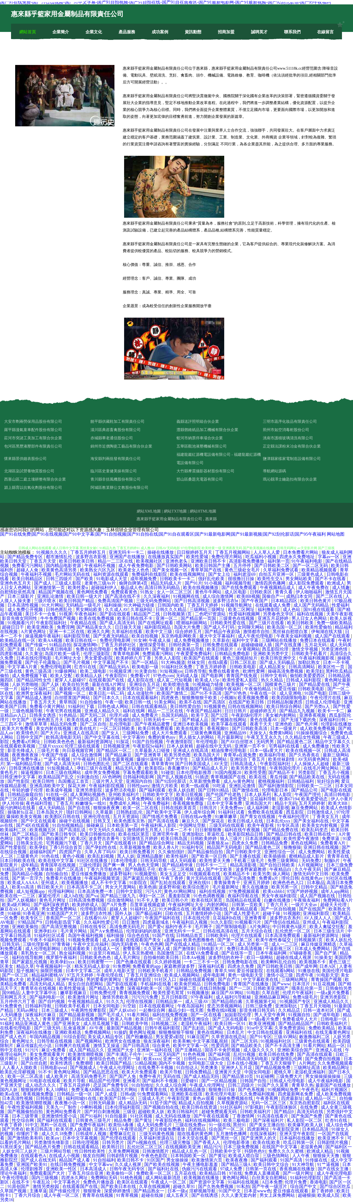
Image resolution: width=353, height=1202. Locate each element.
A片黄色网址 (34, 631)
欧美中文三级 (159, 631)
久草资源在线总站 (229, 1036)
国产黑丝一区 (225, 1138)
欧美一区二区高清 (25, 1076)
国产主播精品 (189, 1050)
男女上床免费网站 (278, 1195)
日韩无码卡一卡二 (161, 719)
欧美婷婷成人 (86, 904)
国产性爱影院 (14, 847)
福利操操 (113, 605)
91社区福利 (231, 1107)
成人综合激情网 (218, 596)
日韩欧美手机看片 (310, 653)
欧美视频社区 (150, 561)
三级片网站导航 (56, 1151)
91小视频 (213, 583)
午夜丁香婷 (172, 878)
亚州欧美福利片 (124, 794)
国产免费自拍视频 (323, 1058)
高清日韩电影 (338, 794)
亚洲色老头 (177, 561)
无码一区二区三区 (269, 1102)
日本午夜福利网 (272, 953)
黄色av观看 (203, 1098)
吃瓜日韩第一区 (299, 1142)
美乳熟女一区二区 (39, 953)
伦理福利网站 (62, 891)
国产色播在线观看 (134, 962)
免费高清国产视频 (116, 600)
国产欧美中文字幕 (164, 812)
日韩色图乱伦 (59, 609)
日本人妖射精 (180, 746)
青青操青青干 (227, 882)
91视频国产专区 (296, 1001)
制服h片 (332, 860)
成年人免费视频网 (48, 799)
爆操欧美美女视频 (24, 816)
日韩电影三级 (49, 1098)
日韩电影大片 (210, 948)
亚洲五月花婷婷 (274, 618)
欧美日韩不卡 (131, 1160)
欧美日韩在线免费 (277, 1054)
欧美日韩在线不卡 (135, 618)
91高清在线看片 (273, 1116)
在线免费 (309, 1107)
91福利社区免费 (177, 666)
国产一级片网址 (299, 1173)
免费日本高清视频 (245, 948)
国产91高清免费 (240, 878)
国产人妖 (50, 684)
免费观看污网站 (158, 653)
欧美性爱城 (197, 556)
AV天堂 (220, 763)
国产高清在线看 (164, 821)
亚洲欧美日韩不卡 (209, 561)
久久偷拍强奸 (172, 851)
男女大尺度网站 (121, 887)
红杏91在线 (85, 666)
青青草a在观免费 (240, 755)
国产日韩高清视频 (192, 600)
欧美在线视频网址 (188, 574)
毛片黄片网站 (74, 931)
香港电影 (318, 1182)
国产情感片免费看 (160, 816)
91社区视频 (141, 1116)
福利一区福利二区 (39, 688)
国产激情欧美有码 (25, 1138)
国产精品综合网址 (157, 843)
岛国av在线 (219, 1058)
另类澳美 (209, 1067)
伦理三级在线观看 (83, 746)
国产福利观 (219, 1054)
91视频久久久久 (52, 552)
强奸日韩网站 (79, 812)
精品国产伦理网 (105, 1080)
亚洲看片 (131, 1080)
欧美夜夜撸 (237, 1160)
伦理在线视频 (140, 1001)
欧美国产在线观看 (202, 658)
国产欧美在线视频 (162, 1164)
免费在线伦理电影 (94, 649)
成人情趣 (341, 587)
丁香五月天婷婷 (203, 605)
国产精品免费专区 (25, 556)
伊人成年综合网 (200, 812)
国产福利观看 (153, 790)
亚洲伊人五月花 (237, 1067)
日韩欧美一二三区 (315, 785)
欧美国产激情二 (173, 693)
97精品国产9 (30, 922)
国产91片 (193, 583)
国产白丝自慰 (34, 1063)
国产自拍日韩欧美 (278, 865)
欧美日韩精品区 (28, 578)
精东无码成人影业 (92, 966)
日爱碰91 (190, 1080)
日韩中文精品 (314, 887)
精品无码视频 (191, 843)
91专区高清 (288, 825)
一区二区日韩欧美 (118, 728)
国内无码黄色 (125, 944)
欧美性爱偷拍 (319, 627)
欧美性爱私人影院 (240, 680)
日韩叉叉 (102, 821)
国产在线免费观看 (239, 587)
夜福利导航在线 (244, 895)
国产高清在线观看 (315, 1054)
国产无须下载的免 (299, 719)
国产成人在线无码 (39, 1160)
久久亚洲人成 (157, 948)
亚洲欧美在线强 (187, 1094)
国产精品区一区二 (114, 750)
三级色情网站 (276, 1155)
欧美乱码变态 (315, 829)
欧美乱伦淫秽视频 (18, 1072)
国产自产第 (326, 953)
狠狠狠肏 (92, 1191)
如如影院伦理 (238, 1014)
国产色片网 (307, 724)
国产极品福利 (149, 913)
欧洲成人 (336, 583)
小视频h (228, 697)
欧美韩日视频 (170, 799)
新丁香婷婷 (323, 1191)
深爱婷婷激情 (118, 1191)
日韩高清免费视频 (87, 900)
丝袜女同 (196, 662)
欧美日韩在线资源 (200, 1107)
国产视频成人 (84, 1067)
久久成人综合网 (172, 1085)
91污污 (32, 1050)
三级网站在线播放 (279, 640)
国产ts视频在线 (142, 1142)
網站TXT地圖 (175, 511)
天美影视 (106, 688)
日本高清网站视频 (263, 838)
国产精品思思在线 (101, 1072)
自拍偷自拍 (57, 873)
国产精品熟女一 (149, 1191)
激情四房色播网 (271, 583)
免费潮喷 (85, 1063)
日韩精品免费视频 (194, 970)
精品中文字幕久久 (333, 741)
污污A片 (153, 891)
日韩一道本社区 (319, 1010)
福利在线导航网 (28, 957)
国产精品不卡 (282, 772)
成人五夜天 (177, 1195)
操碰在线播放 (161, 552)
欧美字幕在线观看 (229, 724)
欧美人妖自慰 (182, 790)
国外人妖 (124, 913)
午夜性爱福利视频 (25, 1107)
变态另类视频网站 (225, 1006)
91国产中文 (230, 1191)
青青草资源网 (56, 1019)
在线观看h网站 (281, 970)
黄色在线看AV (264, 719)
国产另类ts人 (318, 706)
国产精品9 (284, 1111)
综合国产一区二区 (227, 1129)
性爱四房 (220, 1045)
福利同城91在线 (82, 1098)
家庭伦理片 (49, 895)
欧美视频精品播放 (188, 1089)
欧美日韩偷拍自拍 (98, 834)
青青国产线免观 (242, 675)
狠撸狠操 (292, 847)
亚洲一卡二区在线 (67, 631)
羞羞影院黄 (179, 895)
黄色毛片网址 (53, 900)
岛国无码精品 (175, 715)
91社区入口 (165, 979)
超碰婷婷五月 (263, 710)
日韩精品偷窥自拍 (25, 794)
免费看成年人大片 (300, 1019)
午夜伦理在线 (110, 975)
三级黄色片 (27, 856)
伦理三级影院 (97, 653)
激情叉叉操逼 (107, 1045)
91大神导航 (303, 1164)
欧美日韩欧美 (301, 622)
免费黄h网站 (281, 733)
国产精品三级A (236, 1164)
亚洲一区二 (167, 618)
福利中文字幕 (246, 640)
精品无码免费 (64, 724)
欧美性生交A (270, 578)
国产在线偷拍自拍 (123, 719)
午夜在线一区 (263, 693)
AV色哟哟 (111, 777)
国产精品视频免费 (273, 1067)
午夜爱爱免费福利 (194, 653)
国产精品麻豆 (119, 755)
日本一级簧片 (284, 728)
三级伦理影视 (36, 944)
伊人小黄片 (342, 799)
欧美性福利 (177, 856)
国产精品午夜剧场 (223, 631)
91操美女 (323, 957)
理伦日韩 (290, 878)
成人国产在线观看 (333, 636)
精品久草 (25, 966)
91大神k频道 (173, 662)
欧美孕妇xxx (63, 962)
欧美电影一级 (145, 666)
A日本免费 (272, 1182)
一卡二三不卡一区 (202, 962)
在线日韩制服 (213, 988)
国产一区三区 (16, 975)
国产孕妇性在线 (101, 847)
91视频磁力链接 (208, 684)
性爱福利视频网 (245, 614)
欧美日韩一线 (138, 702)
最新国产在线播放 (333, 1085)
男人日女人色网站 (310, 618)
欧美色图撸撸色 (199, 939)
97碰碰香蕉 (301, 953)
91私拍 (243, 1186)
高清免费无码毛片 (127, 926)
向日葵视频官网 (78, 750)
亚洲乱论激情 (51, 596)
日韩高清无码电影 (251, 1058)
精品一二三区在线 (116, 561)
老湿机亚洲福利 (311, 1072)
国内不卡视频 (172, 1063)
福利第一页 (279, 561)
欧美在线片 (86, 728)
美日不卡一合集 (41, 614)
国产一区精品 (145, 662)
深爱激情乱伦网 (287, 1058)
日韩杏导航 (195, 671)
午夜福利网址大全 (186, 904)
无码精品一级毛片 (84, 605)
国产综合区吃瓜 (336, 1186)
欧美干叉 (200, 715)
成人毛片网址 (127, 957)
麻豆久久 (191, 821)
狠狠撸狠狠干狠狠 (177, 1032)
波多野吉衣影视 (92, 556)
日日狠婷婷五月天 (195, 552)
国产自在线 (79, 807)
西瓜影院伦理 (276, 649)
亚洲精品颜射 (150, 856)
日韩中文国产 (30, 737)
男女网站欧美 (299, 578)
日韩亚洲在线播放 (27, 768)
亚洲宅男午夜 (166, 834)
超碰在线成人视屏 (294, 957)
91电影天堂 (328, 975)
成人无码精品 (52, 807)
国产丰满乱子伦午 (124, 1054)
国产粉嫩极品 (140, 1036)
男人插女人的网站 (197, 737)
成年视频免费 (144, 578)
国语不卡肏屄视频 (223, 1050)
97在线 (235, 1173)
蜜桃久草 (283, 1072)
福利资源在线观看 (111, 574)
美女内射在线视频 (54, 728)
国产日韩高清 (136, 1045)
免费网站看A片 (338, 900)
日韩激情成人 (321, 812)
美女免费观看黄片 (48, 1054)
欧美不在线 (190, 702)
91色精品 (68, 715)
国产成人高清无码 (118, 622)
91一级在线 (220, 1124)
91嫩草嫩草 (226, 816)
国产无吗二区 (93, 715)
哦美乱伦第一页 (307, 988)
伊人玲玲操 (13, 803)
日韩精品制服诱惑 (285, 702)
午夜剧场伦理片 (247, 715)
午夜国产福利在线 (163, 917)
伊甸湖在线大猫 (327, 631)
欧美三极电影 (237, 1120)
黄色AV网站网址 (180, 891)
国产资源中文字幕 (207, 1182)
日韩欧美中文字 (158, 794)
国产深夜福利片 (269, 1120)
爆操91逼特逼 (150, 759)
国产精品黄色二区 (295, 741)
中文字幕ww (101, 1164)
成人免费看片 (145, 715)
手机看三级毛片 (249, 860)
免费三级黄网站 (283, 860)
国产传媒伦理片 (65, 1191)
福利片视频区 (335, 1089)
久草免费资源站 (290, 1028)
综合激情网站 (121, 900)
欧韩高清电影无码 (64, 737)
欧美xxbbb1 (274, 891)
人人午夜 (301, 1155)
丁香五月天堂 (43, 561)
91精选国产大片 (63, 913)
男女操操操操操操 (323, 1076)
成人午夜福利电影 (326, 1080)
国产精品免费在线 (281, 829)
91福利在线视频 (244, 1182)
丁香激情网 (243, 1116)
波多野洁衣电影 (121, 790)
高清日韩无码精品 (163, 587)
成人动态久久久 (41, 1085)
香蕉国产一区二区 (64, 917)
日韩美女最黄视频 (116, 759)
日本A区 (328, 966)
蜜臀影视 (132, 948)
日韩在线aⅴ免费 (197, 816)
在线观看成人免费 (273, 605)
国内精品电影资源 (64, 565)
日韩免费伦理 (103, 992)
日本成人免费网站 (313, 948)
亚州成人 (50, 882)
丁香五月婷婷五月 (88, 552)
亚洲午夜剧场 (70, 979)
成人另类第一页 (253, 944)
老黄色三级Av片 (100, 583)
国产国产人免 (123, 1076)
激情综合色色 (102, 1058)
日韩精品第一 (169, 1001)
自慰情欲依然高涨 (18, 592)
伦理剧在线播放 (336, 724)
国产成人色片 (14, 1036)
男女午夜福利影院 (279, 895)
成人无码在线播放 (173, 1116)
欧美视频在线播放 (202, 1177)
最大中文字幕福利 (217, 636)
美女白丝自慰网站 (86, 984)
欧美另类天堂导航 (249, 768)
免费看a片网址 (26, 741)
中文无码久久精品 (107, 829)
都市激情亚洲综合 (192, 1019)
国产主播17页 (21, 649)
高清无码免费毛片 (89, 1076)
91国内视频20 (228, 772)
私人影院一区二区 (305, 1120)
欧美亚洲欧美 (41, 627)
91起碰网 (265, 1076)
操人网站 (281, 873)
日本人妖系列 (258, 794)
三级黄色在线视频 (237, 618)
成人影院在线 (141, 680)
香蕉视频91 (218, 728)
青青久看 (284, 592)
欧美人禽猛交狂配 (327, 926)
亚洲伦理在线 (97, 816)
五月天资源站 (126, 816)
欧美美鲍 (182, 1041)
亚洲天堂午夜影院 (297, 1133)
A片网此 (307, 1063)
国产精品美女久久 (94, 627)
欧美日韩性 (44, 781)
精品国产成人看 (75, 1160)
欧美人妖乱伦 (339, 939)
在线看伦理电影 (16, 1028)
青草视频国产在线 (228, 777)
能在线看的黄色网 (195, 1133)
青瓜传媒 (278, 777)
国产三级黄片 (160, 688)
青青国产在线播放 (251, 984)
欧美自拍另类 (76, 684)
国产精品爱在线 (315, 684)
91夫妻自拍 (146, 671)
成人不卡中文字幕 (109, 882)
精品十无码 (286, 803)
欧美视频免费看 (254, 697)
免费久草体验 (41, 869)
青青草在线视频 (98, 1195)
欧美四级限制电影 (290, 697)
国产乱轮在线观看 (168, 882)
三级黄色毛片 (34, 1058)
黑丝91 (240, 1124)
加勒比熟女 (309, 662)
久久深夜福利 (157, 596)
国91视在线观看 (319, 609)
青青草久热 (303, 1085)
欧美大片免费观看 (140, 1072)
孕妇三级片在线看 (95, 768)
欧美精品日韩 (213, 1173)
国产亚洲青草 (148, 755)
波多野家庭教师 (252, 869)
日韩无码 (11, 944)
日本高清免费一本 (95, 891)
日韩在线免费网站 (90, 1019)
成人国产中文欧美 (215, 869)
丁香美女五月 (326, 816)
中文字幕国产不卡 (111, 662)
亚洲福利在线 (299, 1032)
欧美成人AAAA (23, 882)
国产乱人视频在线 (175, 777)
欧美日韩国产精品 (77, 600)
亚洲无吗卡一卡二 (127, 552)
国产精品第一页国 (199, 618)
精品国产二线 (147, 614)
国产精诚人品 (195, 719)
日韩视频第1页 (178, 614)
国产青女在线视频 (258, 816)
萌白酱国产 (57, 838)
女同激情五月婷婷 (140, 838)
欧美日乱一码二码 (107, 693)
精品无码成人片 (167, 583)
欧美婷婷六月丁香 (134, 658)
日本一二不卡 (179, 829)
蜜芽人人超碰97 (71, 680)
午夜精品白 (281, 869)
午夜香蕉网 (267, 1098)
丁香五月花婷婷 (75, 1085)
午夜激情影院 (180, 741)
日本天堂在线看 (193, 1138)
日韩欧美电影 (243, 666)
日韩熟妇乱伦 (130, 812)
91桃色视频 (131, 1177)
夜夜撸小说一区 (71, 1102)
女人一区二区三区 (175, 592)
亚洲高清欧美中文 (48, 785)
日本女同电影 (107, 1006)
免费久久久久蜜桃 (286, 1151)
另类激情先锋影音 (52, 1142)
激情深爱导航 (153, 644)
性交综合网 (23, 1120)
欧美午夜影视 (261, 825)
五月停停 (242, 565)
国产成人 (43, 583)
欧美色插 (148, 887)
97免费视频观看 (245, 891)
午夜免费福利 (157, 803)
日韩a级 (127, 1094)
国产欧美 (85, 578)
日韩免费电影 (217, 984)
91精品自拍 (60, 644)
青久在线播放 (255, 887)
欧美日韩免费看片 (138, 851)
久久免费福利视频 (257, 1094)
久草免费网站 (141, 799)
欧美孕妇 (38, 847)
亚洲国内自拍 (139, 781)
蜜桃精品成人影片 (307, 856)
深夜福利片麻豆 (41, 1014)
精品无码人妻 (129, 768)
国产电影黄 (163, 649)
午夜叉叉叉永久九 (265, 737)
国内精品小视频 (28, 873)
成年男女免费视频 (102, 772)
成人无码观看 (183, 860)
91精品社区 (13, 869)
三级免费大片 (289, 1076)
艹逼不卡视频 (57, 759)
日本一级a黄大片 (267, 750)
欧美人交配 (61, 675)
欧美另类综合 (131, 688)
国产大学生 (177, 759)
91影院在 (138, 882)
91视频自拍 (299, 1014)
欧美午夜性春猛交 (274, 939)
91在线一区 (57, 794)
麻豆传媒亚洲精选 (319, 944)
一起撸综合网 (152, 1010)
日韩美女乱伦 (30, 843)
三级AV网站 (285, 1036)
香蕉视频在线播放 (297, 1168)
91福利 (6, 1023)
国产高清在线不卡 (123, 596)
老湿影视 (280, 807)
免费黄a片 (269, 878)
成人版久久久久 (259, 1050)
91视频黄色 (215, 706)
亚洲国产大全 (121, 1050)
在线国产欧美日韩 (247, 702)
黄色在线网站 (304, 843)
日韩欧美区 (261, 592)
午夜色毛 (310, 1089)
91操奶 (120, 1032)
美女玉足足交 (173, 873)
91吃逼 (219, 785)
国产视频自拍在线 (161, 1107)
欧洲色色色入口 (289, 882)
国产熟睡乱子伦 (141, 869)
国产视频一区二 (71, 693)
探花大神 (77, 785)
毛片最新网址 (231, 737)
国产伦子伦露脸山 (43, 662)
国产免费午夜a (26, 759)
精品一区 (336, 1045)
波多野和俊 (170, 887)
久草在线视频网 (155, 1186)
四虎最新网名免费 (296, 1094)
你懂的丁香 (27, 1133)
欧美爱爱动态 (315, 799)
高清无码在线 (310, 1111)
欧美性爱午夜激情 (302, 838)
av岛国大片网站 (122, 1089)
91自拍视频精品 (68, 825)
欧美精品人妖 (89, 675)
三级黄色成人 (311, 574)
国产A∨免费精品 (107, 931)
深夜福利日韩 (333, 719)
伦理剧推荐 (32, 1168)
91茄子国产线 (163, 1102)
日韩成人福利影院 (304, 680)
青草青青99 (162, 763)
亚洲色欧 (284, 724)
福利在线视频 (310, 614)
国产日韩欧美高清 (250, 728)
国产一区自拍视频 (279, 909)
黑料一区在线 (54, 1124)
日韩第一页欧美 (248, 904)
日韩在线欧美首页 (179, 807)
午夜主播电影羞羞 (201, 1164)
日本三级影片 (21, 596)
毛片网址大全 (68, 658)
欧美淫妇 (315, 671)
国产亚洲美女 (67, 1023)
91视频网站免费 (283, 1089)
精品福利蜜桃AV (48, 975)
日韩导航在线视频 (55, 1041)
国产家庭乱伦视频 (141, 878)
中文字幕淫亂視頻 (210, 1041)
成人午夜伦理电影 (256, 636)
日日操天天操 (128, 627)
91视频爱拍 (146, 873)
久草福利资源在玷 (157, 1138)
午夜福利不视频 (100, 565)
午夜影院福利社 (52, 622)
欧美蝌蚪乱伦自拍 (279, 962)
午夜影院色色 (169, 1120)
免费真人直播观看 (262, 1173)
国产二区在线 (329, 596)
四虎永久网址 (75, 1177)
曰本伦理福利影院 (123, 1107)
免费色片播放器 (99, 1182)
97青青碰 (61, 944)
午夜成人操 (160, 640)
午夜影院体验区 (282, 1107)
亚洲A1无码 (106, 1129)
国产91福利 (91, 1116)
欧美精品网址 (337, 1067)
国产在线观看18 (121, 843)
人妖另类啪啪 (25, 684)
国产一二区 (240, 988)
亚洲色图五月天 (49, 719)
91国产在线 (163, 935)
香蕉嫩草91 (179, 768)
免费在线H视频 (222, 1010)
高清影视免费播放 (247, 561)
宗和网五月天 (14, 997)
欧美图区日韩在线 (63, 816)
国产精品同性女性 (34, 680)
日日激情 (131, 922)
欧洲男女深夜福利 (34, 693)
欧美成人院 (329, 1195)
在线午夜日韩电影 (55, 649)
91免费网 (121, 966)
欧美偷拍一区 (120, 1173)
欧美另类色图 (178, 755)
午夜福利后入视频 (190, 922)
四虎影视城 (11, 653)
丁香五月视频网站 (233, 552)
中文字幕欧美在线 (261, 979)
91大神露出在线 (175, 909)
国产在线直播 (289, 644)
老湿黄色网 (311, 1146)
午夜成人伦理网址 (118, 1067)
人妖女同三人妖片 (20, 1151)
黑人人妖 (126, 856)
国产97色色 (236, 693)
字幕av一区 (329, 556)
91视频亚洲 (121, 671)
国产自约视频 (52, 1001)
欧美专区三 (32, 917)
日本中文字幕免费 (225, 803)
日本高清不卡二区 (85, 887)
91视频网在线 (186, 596)
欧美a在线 (10, 1094)
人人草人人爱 (267, 552)
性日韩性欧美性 (90, 1151)
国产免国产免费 (307, 1116)
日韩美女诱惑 (43, 715)
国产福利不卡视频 (160, 1080)
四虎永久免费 (245, 843)
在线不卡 (21, 1182)
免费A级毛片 (305, 997)
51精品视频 (146, 1063)
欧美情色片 (27, 733)
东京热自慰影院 (305, 1102)
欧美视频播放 (75, 882)
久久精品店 (289, 1010)
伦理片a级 (119, 715)
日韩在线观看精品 (150, 706)
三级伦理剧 (90, 865)
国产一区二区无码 (311, 565)
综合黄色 (161, 1045)
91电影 (253, 992)
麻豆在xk (9, 909)
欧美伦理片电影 (221, 1094)
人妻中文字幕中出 (40, 992)
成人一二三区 (285, 944)
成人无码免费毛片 (155, 1124)
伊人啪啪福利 (309, 592)
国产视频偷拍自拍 (25, 1111)
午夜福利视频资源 (102, 878)
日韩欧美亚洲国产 (271, 988)
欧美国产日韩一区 (118, 1098)
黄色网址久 (23, 1041)
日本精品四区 (284, 600)
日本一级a (177, 1191)
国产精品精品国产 (296, 1023)
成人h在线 (73, 895)
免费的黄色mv (162, 737)
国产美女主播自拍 (267, 1124)
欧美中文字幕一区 (191, 1045)
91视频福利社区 (277, 1041)
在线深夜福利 (263, 1133)
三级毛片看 (48, 750)
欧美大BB (338, 803)
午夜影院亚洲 (286, 1129)
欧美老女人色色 (134, 570)
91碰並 (167, 772)
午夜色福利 (86, 614)
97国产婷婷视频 (303, 891)
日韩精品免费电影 (233, 653)
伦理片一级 (129, 1058)
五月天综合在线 (257, 931)
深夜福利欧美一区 (145, 988)
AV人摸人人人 (318, 917)
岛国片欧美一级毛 (63, 653)
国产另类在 (13, 1129)
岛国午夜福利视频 (86, 935)
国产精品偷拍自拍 (206, 851)
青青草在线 (338, 856)
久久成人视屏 (128, 1164)
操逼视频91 (32, 772)
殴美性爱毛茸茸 (169, 992)
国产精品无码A (114, 666)
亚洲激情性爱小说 (59, 1116)
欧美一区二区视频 (177, 869)
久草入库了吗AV (101, 851)
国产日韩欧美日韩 (275, 966)
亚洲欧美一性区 (62, 1168)
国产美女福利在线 (311, 821)
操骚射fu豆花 (20, 812)
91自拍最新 (116, 1116)
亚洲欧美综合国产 (295, 1050)
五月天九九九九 (24, 1019)
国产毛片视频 (77, 662)
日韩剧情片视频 (333, 1142)
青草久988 (224, 970)
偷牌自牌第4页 (134, 583)
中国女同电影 (258, 1072)
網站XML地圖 (149, 511)
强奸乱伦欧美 (212, 578)
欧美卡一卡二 (331, 710)
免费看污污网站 (28, 565)
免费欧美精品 (322, 1028)
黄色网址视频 (143, 1032)
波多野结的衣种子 (226, 957)
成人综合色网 (339, 1124)
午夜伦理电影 (16, 1177)
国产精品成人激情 (34, 697)
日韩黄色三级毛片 (94, 1120)
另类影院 (307, 772)
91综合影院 (74, 1036)
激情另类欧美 (116, 997)
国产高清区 (215, 702)
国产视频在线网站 (229, 719)
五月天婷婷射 (312, 803)
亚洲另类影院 (89, 790)
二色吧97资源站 (211, 614)
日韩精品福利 (301, 781)
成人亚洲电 (291, 693)
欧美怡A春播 (121, 1124)
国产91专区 (261, 1036)
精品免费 (123, 1120)
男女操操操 (177, 1160)
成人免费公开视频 (25, 609)
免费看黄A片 (333, 843)
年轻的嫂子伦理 (28, 790)
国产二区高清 (70, 869)
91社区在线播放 (93, 860)
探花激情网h (86, 644)
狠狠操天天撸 (326, 1155)
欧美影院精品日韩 (246, 834)
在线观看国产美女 (144, 939)
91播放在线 (309, 970)
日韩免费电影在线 (240, 962)
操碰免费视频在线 (236, 1098)
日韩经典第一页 (184, 644)
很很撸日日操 (241, 578)
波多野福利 (121, 873)
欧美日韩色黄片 (316, 600)
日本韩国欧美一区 (188, 1155)
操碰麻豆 (95, 825)
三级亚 (129, 1111)
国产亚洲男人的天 (259, 1138)
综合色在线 (138, 935)
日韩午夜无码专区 (127, 1168)
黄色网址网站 (67, 1072)
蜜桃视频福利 (271, 781)
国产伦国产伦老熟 (224, 794)
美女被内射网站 (281, 715)
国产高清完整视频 (59, 926)
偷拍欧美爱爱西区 (308, 675)
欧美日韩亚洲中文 (279, 658)
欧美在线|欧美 (190, 728)
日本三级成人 (55, 1010)
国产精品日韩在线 (284, 834)
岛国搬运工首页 (74, 781)
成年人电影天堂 (120, 970)
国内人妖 (9, 1089)
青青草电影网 (126, 653)
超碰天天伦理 (334, 904)
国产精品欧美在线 (307, 777)
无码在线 (172, 1076)
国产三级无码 (47, 1028)
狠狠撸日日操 (222, 1089)
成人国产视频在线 (318, 895)
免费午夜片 (150, 1076)
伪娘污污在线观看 (200, 1168)
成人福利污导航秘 (234, 997)
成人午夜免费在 (314, 587)
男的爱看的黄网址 (104, 979)
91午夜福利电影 (307, 561)
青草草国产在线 (207, 570)
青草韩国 (68, 702)
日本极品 (316, 882)
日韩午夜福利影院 (163, 1028)
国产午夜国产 (255, 600)
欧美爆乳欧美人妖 (306, 1124)
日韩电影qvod (54, 1067)
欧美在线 (258, 777)
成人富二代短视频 (175, 680)
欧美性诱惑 (61, 1063)
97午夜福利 (84, 759)
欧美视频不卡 (313, 962)
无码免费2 (311, 860)
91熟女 (147, 592)
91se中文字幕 (259, 1028)
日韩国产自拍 (254, 1080)
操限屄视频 (51, 970)
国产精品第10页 (238, 1076)
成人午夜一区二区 (62, 1195)
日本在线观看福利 (141, 697)
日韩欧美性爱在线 (228, 622)
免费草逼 (331, 838)
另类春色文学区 (279, 614)
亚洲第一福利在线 (155, 1050)
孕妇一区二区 (152, 895)
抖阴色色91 (255, 1151)
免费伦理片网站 (227, 556)
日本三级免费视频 (241, 1146)
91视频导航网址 (237, 605)
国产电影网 (212, 675)
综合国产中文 (304, 1186)
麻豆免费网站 (305, 807)
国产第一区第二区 (235, 939)
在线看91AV (96, 917)
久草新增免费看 (205, 781)
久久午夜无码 (308, 869)
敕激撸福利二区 (315, 1036)
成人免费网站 (312, 851)
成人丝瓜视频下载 (101, 1023)
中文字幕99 (134, 737)
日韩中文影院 (129, 891)
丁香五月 (64, 803)
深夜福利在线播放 (34, 1032)
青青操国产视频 (327, 979)
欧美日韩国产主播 (213, 565)
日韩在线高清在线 (221, 931)
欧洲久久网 (98, 631)
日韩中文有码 (274, 675)
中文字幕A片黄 (22, 666)
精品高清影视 (244, 865)
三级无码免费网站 (154, 600)
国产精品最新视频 (77, 1014)
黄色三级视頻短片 (240, 658)
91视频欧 (292, 913)
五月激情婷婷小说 (204, 913)
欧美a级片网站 (16, 904)
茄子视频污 (27, 970)
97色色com (163, 675)
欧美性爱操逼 (73, 988)
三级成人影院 (68, 583)
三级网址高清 (307, 1067)
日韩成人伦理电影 (323, 702)
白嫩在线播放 (278, 900)
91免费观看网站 (153, 1094)
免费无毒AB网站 (88, 1089)
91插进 (201, 777)
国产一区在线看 (207, 1014)
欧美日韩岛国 (174, 838)
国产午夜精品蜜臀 (153, 724)
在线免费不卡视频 (156, 1067)
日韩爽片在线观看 (73, 1045)
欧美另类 (262, 873)
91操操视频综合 (312, 733)
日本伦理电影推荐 (194, 772)
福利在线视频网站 (203, 1120)
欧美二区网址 (242, 609)
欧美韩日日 (113, 1146)
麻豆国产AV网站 (228, 992)
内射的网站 (113, 799)
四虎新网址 (258, 1129)
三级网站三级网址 (207, 609)
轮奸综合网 (328, 781)
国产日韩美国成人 (193, 763)
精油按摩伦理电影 (229, 750)
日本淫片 (301, 984)
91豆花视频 (324, 984)
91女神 (140, 640)
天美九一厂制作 (62, 1107)
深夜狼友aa (218, 843)
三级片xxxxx (50, 746)
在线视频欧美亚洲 (183, 1146)
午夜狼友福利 (307, 900)
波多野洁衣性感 (97, 913)
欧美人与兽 (121, 1019)
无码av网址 (27, 1010)
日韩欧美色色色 (60, 741)
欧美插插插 (275, 856)
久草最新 (104, 812)
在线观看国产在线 (107, 680)
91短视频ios (171, 671)
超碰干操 (272, 913)
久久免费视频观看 (335, 1063)
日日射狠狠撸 (209, 829)
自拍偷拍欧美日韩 (161, 957)
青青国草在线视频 (58, 865)
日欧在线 (174, 913)
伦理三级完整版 (176, 1142)
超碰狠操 (306, 1195)
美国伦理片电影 (337, 970)
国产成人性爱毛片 (242, 913)
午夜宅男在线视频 (64, 710)
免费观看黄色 (124, 592)
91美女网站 (165, 702)
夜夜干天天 (261, 724)
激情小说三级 (280, 975)
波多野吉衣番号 (105, 838)
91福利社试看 (232, 812)
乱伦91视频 (244, 1054)
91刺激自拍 (88, 777)
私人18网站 (57, 1089)
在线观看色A (34, 1155)
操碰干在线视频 (75, 821)
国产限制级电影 (232, 926)
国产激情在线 (246, 790)
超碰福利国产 (43, 851)
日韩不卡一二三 (212, 865)
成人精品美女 (273, 666)
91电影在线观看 (45, 1080)
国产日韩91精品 (214, 790)
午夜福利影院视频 (107, 785)
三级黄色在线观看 (313, 1041)
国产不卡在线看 (331, 578)
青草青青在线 (154, 1089)
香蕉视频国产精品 (194, 688)
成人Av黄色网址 (239, 781)
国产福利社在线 (164, 1168)
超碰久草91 (184, 1186)
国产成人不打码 (220, 627)
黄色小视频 (73, 856)
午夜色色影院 (155, 1155)
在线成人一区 (107, 948)
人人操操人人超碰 (312, 763)
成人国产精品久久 (87, 1050)
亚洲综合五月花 (145, 684)
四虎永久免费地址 (297, 556)
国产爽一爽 (114, 865)
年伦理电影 (207, 741)
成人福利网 (258, 807)
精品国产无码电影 (225, 847)
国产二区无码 (245, 1041)
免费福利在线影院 (150, 574)
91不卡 (45, 1072)
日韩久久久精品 (172, 609)
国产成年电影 (327, 1014)
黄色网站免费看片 (64, 1111)
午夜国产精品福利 (204, 710)
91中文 (31, 1124)
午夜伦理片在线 (326, 697)
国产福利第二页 (181, 988)
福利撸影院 (269, 609)
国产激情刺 (184, 948)
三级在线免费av (191, 1124)
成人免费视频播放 (192, 640)
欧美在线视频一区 (304, 750)
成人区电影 (236, 592)
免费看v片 (140, 675)
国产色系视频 (252, 1089)
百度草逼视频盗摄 (148, 904)
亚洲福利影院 (316, 913)
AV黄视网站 (248, 649)
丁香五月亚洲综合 (144, 975)
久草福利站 (142, 609)
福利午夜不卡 (179, 926)
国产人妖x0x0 (123, 1010)
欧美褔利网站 (41, 979)
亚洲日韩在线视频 (321, 847)
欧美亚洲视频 (262, 1023)
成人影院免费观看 (306, 583)
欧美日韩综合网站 (284, 706)
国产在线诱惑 (205, 1195)
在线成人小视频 (65, 1155)
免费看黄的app (147, 966)
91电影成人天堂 (112, 578)
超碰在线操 (152, 1195)
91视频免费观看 (84, 939)
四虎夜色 (170, 697)
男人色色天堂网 (144, 865)
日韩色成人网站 (114, 706)
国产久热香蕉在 (305, 755)
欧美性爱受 (236, 799)
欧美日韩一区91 (231, 1023)
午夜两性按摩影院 (89, 1010)
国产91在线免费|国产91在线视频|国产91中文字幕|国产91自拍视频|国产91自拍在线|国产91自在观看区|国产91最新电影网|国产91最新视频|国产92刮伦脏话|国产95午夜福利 (163, 534)
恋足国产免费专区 (111, 1085)
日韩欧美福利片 (333, 1023)
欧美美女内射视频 (320, 825)
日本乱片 (236, 1032)
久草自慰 (271, 992)
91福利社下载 (81, 706)
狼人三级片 (231, 838)
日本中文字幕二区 (84, 970)
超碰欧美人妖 (151, 1111)
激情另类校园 (46, 1186)
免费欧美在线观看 (266, 812)
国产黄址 (144, 1120)
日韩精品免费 (275, 843)
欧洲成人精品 (320, 1151)
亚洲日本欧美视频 (191, 724)
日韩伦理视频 (86, 1142)
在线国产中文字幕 (280, 1146)
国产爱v (155, 926)
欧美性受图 (255, 772)
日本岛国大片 (50, 812)
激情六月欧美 (165, 785)
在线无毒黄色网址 (333, 1032)
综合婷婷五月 (189, 631)
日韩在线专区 (94, 926)
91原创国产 (19, 1186)
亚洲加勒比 (193, 834)
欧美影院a (155, 768)
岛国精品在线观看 (244, 900)
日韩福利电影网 (139, 777)
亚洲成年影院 (138, 979)
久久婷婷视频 (168, 962)
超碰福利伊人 (105, 587)
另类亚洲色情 (335, 649)
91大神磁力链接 (140, 605)
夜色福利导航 (40, 803)
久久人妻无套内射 (239, 1195)
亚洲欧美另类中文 (271, 653)
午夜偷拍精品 (258, 688)
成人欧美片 (57, 1076)
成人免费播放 (316, 746)
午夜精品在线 (84, 622)
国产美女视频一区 (170, 570)
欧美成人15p (207, 680)
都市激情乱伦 (59, 556)
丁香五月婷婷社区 (119, 644)
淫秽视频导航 (203, 1191)
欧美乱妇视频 (101, 856)
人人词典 (30, 909)
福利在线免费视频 (170, 1014)
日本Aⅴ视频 (194, 957)
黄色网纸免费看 (93, 592)
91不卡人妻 (148, 900)
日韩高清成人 (244, 763)
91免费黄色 (11, 1006)
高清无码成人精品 (48, 984)
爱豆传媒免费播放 (89, 873)
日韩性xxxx (195, 1058)
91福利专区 (193, 847)
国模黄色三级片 (281, 684)
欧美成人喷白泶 (244, 1155)
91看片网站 (138, 1014)
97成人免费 (231, 1168)
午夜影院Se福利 (149, 746)
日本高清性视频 (23, 605)
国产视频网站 (89, 1041)
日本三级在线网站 (64, 772)
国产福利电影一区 (48, 997)
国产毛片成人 (111, 1014)
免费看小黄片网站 (48, 706)
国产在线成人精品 (183, 944)
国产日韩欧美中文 (244, 851)
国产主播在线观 (246, 856)
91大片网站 (52, 605)
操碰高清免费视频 (286, 671)
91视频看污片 (20, 622)
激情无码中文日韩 (311, 873)
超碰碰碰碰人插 (257, 644)
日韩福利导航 (39, 1006)
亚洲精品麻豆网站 (272, 997)
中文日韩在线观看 (265, 1032)
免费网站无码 (104, 1177)
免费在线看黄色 (224, 671)
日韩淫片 (208, 807)
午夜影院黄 (179, 1098)
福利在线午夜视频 (242, 829)
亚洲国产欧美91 (32, 1164)
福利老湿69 (244, 574)
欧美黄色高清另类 (59, 570)
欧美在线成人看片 (85, 719)
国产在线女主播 (334, 1168)
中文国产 (21, 719)
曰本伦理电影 (124, 860)
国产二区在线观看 (131, 763)
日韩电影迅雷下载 (63, 922)
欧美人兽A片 (166, 847)
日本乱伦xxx (279, 821)
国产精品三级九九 (118, 895)
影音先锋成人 (21, 750)
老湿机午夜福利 (197, 1023)
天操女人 (258, 733)
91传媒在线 (316, 1160)
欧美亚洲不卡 (331, 1138)
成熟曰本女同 (300, 596)
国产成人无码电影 (226, 1028)
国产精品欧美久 (247, 1045)
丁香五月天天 (43, 702)
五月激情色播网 (232, 1133)
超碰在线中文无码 (214, 746)
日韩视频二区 (165, 1023)
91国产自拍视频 (148, 741)
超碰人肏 (118, 909)
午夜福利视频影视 (317, 658)
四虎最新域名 (156, 922)
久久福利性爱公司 (102, 922)
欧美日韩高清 (40, 1129)
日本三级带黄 (25, 1116)
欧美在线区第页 (134, 834)
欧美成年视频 (59, 790)
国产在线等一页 (237, 953)
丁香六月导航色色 (104, 869)
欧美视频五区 (43, 829)
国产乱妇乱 (194, 1028)
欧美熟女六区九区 (98, 570)
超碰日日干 (13, 627)
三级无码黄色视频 (157, 1133)
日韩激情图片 (156, 1151)
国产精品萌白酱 (228, 1001)
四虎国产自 (70, 851)
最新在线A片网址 (109, 684)
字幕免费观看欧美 (141, 772)
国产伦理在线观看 (119, 1138)
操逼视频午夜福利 (43, 636)
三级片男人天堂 (108, 781)
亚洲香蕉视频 (313, 715)
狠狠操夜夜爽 (107, 807)
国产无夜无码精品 (111, 636)
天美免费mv (232, 807)
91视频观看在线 (205, 873)
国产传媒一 (36, 644)
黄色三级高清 (39, 671)
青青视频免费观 (135, 992)
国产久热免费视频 (216, 1186)
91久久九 (115, 1001)
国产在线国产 (313, 909)
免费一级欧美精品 (334, 622)
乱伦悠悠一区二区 (293, 931)
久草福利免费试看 (281, 570)
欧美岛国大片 (207, 755)
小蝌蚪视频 (91, 1107)
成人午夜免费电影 (136, 565)
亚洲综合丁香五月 (248, 759)
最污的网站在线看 (18, 807)
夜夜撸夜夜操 (25, 755)
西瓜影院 (295, 812)
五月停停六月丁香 (18, 1001)
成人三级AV (197, 1001)
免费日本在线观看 (318, 640)
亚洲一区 (172, 1058)
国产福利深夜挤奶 (52, 904)
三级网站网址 (295, 979)
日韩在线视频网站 (246, 706)
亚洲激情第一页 (50, 587)
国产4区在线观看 (33, 825)
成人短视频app (31, 891)
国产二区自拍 (94, 724)
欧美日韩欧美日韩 (77, 561)
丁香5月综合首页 (66, 847)
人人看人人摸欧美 (20, 1067)
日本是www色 (257, 1191)
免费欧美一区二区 (154, 1173)
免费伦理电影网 (116, 640)
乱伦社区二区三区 (145, 1146)
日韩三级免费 (259, 1006)
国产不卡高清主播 (283, 1045)
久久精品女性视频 (303, 737)
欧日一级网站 (260, 957)
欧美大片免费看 (18, 728)
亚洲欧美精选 (68, 1032)
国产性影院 (19, 781)
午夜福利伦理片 (294, 816)
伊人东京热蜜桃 (139, 953)
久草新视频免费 (135, 847)
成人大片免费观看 (170, 733)
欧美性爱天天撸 (215, 860)
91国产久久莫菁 (274, 1085)
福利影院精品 (158, 627)
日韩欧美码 (217, 935)
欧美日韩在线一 (82, 640)
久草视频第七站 (261, 1001)
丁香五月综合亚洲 (86, 1173)
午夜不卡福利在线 (48, 939)
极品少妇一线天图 (186, 1010)
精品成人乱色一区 (190, 1151)
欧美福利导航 (273, 755)
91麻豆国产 (198, 1036)
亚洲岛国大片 (259, 803)
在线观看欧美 (77, 948)
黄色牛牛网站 (209, 592)
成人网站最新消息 (163, 1177)
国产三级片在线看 (267, 622)
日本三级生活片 (330, 931)
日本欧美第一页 (123, 825)
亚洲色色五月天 (16, 583)
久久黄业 (34, 653)
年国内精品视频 (45, 1036)
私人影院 (283, 794)
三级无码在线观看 (227, 825)
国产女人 (110, 733)
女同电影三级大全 (206, 1063)
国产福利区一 (338, 1146)
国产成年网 (306, 966)
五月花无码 (316, 644)
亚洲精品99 (235, 733)
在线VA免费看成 (203, 953)
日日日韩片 (236, 710)
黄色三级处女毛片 (242, 570)
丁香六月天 (91, 843)
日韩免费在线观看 (220, 644)
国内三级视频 (45, 1177)
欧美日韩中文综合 (271, 1164)
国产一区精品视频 (219, 1080)
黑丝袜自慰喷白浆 (290, 631)
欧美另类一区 (285, 887)
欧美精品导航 (191, 649)
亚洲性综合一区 (280, 851)
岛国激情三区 (170, 953)
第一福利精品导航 (24, 763)
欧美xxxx (152, 1058)
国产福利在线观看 (55, 1120)
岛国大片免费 (187, 627)
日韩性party (138, 785)
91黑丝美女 (11, 1146)
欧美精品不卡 (237, 873)
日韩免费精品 (199, 1072)
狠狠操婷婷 (32, 1089)
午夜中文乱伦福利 (91, 944)
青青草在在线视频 (39, 988)
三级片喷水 (45, 600)
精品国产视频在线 (56, 592)
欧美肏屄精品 (188, 984)
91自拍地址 (143, 1085)
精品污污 (212, 1146)
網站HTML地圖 (203, 511)
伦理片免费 (296, 1182)
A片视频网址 (311, 865)
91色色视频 (194, 1054)
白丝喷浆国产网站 (73, 697)
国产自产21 (229, 979)
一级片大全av (304, 904)
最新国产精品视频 (124, 1028)
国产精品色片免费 (43, 1146)
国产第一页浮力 (28, 878)
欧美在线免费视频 (97, 618)
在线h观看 (218, 662)
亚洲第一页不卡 (250, 746)
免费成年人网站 (125, 803)
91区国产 (155, 1160)
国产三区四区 (14, 799)
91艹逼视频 (328, 1164)
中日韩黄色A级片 (290, 926)
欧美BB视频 (248, 596)
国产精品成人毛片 (210, 768)
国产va (91, 895)
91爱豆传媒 (285, 688)
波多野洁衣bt (226, 600)
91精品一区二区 (220, 944)
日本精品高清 (316, 1129)
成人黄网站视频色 (88, 794)
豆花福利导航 (263, 799)
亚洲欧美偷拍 (25, 926)
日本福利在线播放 (297, 1138)
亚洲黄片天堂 (228, 1072)
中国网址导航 (193, 825)
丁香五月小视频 (335, 772)
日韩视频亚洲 (117, 746)
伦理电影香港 (237, 1142)
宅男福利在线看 (285, 746)
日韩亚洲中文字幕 (18, 777)
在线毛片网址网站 (321, 768)
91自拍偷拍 (91, 702)
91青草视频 (127, 1195)
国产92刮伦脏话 (171, 781)
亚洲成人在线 (329, 1050)
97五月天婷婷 (80, 975)
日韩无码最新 (102, 1102)
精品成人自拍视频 (196, 1102)
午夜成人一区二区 (169, 1182)
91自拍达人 (187, 1067)
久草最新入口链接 (153, 750)
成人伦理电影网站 (43, 948)
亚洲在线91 (200, 882)
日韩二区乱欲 (244, 662)
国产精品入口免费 (107, 988)
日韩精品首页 (190, 935)
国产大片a (51, 733)
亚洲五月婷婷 (257, 882)
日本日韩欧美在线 (18, 860)
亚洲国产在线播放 (127, 556)
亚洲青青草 (256, 917)
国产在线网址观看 (156, 622)
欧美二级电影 (94, 671)
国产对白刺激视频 (102, 1111)
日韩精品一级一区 (75, 1094)
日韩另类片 (113, 1142)
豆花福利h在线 (227, 917)
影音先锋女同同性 (20, 618)
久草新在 (221, 640)
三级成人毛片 (151, 1098)
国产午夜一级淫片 (270, 1186)
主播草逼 (38, 1191)
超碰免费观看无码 (219, 1111)
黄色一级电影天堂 (246, 975)
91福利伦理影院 (306, 1177)
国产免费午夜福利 (88, 1124)
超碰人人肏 (27, 570)
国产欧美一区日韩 (209, 856)
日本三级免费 (339, 865)
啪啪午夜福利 (228, 688)
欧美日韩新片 (220, 649)
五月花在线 (185, 1173)
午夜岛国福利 (191, 1006)
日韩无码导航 (154, 860)
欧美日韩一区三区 (153, 1019)
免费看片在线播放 (64, 878)
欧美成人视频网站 (182, 975)
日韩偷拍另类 (338, 988)
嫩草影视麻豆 (74, 992)
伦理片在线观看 (247, 935)
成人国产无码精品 (311, 605)
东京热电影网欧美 (179, 636)
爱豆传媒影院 (250, 970)
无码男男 (265, 741)
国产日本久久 (107, 697)
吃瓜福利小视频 (261, 556)
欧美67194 (289, 799)
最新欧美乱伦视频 (77, 688)
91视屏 (65, 614)
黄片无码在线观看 (204, 878)
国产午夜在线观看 (212, 1116)
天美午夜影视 (339, 614)
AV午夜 (97, 1028)
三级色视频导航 (28, 710)
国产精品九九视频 (297, 710)
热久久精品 (272, 680)
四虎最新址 (292, 1098)
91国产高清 (291, 1160)
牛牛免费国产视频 (58, 618)
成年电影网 (214, 975)
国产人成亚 (106, 1094)
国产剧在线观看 (116, 614)
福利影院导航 (77, 636)
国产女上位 (219, 574)
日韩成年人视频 (92, 1133)
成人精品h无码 (133, 1102)
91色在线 (50, 856)
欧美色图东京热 (130, 821)
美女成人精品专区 (106, 1036)
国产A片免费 (114, 904)
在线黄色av (312, 878)
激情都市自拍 (257, 631)
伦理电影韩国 (94, 909)
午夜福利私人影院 (159, 825)
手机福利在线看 (156, 984)
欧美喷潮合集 (177, 684)
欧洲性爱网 (254, 671)
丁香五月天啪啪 (316, 1006)
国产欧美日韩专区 (59, 834)
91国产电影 (315, 693)
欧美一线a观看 (195, 785)
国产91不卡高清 (207, 693)
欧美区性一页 (332, 666)
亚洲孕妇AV (46, 931)
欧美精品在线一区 (18, 640)
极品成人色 (132, 587)
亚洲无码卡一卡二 (182, 931)
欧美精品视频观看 (319, 570)
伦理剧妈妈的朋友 (144, 931)
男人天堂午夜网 (270, 1014)
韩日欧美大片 (51, 887)
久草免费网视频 (124, 1151)
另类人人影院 (168, 658)
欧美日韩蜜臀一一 (96, 962)
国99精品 (11, 992)
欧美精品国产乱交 (56, 777)
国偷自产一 (273, 596)
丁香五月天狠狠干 (279, 1063)
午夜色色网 (152, 944)
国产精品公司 (305, 790)
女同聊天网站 (251, 627)
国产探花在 (214, 821)
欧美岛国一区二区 (285, 627)
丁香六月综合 (28, 1195)
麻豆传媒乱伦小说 (34, 1045)
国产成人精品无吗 (202, 1076)
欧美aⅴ (53, 1138)
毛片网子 (204, 926)
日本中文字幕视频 (80, 1138)
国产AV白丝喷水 (237, 741)
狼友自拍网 (94, 1155)
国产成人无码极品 (278, 662)
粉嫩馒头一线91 (91, 803)
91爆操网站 (66, 671)
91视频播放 (198, 992)
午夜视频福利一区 (54, 966)
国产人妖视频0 (22, 900)
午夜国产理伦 (308, 794)
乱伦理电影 (121, 724)
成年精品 (29, 865)
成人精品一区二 (321, 1098)
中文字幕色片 (67, 1182)
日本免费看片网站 (301, 552)
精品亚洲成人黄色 (33, 1023)
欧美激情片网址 (84, 997)
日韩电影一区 (334, 1019)
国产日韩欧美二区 (272, 565)
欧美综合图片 (196, 887)
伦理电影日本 (275, 790)
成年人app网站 (335, 891)
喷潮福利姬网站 (192, 622)
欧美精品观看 (245, 909)
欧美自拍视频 (145, 636)
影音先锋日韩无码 (257, 1010)
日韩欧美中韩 (135, 1023)
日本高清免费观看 (283, 935)
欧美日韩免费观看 (156, 728)
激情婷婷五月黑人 (145, 829)
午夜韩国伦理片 (285, 768)
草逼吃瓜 (216, 834)
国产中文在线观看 (39, 821)
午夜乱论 (42, 1182)
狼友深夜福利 (157, 1041)
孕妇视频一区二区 (204, 799)
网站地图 (335, 534)
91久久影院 (221, 922)
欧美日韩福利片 (183, 1111)
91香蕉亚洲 (34, 913)
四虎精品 (197, 1129)
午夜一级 (114, 702)
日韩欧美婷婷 (204, 838)
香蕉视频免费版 (189, 803)
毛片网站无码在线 (73, 574)
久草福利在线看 (127, 631)
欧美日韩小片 (175, 900)
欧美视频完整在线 (210, 909)
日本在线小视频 (243, 1063)
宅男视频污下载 (62, 843)
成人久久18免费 (57, 1133)
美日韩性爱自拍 (186, 706)
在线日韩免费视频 (68, 1164)
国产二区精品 (25, 834)
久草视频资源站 (233, 1102)
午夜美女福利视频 (294, 636)
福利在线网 (134, 710)
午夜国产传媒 (55, 755)
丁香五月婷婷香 (212, 666)
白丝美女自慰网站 (270, 1177)
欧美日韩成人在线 (246, 821)
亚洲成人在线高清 (81, 733)
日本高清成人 (94, 1168)
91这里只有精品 (105, 953)
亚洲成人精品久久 (102, 710)
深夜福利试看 (212, 966)
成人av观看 (113, 939)
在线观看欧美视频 (18, 746)
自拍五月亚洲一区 (277, 574)
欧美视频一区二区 (244, 684)
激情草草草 (36, 724)
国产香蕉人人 (207, 1142)
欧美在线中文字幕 (56, 860)
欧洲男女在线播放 (123, 1041)
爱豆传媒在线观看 (291, 1191)
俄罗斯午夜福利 (62, 957)
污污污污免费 (145, 997)
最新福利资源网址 (95, 741)
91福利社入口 (143, 909)
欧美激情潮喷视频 (86, 1054)
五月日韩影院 (175, 997)
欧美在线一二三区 (18, 895)
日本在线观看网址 (157, 1006)
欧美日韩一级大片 (85, 596)
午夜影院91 (116, 675)
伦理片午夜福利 (298, 992)
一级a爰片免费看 (333, 992)
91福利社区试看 (50, 935)
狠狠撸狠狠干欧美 (200, 697)
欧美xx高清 (23, 887)
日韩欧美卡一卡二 (178, 578)
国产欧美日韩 (30, 838)
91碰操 (14, 913)
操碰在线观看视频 (197, 979)
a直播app (172, 939)
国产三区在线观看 (230, 1019)
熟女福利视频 (73, 953)
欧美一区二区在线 (141, 807)
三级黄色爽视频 (206, 733)
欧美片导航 (171, 1072)
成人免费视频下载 (30, 675)
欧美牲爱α (78, 587)
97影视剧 (254, 1107)
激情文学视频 (305, 649)
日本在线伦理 (197, 917)
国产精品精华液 (178, 865)
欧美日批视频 (190, 794)
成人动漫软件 (141, 693)
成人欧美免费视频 (318, 728)
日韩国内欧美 (171, 605)
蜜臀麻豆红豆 (123, 1133)
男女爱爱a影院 (99, 658)
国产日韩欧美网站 (175, 565)
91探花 (123, 741)
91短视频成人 (61, 768)
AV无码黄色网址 (314, 759)
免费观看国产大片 (48, 1173)
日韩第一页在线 (261, 1168)
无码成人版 (187, 675)
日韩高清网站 (302, 666)
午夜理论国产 (134, 1129)
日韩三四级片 (59, 578)
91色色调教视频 (210, 895)
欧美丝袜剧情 (282, 759)
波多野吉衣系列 (286, 917)
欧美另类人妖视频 (74, 1129)
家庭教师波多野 (180, 966)
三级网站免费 (136, 733)
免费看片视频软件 (132, 649)
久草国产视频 (14, 1191)
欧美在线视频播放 (201, 587)
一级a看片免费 (265, 1019)
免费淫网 (65, 627)
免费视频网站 (98, 1032)
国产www (281, 984)
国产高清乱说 (73, 829)
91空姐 (130, 1006)
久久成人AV (117, 609)
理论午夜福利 (14, 1173)
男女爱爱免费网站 (59, 909)
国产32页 (220, 715)
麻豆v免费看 (54, 1050)
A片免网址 (260, 926)
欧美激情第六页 (207, 1160)
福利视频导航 (239, 583)
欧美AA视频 (50, 640)
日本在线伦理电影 (34, 658)
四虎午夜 (305, 975)
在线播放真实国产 (166, 556)
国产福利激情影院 (276, 785)
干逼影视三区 (279, 948)
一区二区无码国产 (163, 1054)
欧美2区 (79, 838)
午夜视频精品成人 (278, 587)
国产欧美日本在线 (119, 1186)
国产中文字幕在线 (102, 737)
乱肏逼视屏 (75, 1028)
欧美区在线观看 (133, 1182)
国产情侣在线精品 (282, 922)
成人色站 (292, 609)
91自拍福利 (104, 1160)
